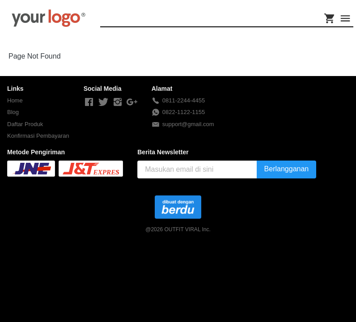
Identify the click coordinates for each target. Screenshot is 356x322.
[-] (89, 102)
